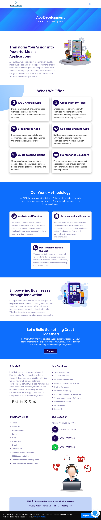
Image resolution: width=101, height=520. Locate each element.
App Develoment (60, 376)
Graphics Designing (61, 390)
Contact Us (15, 448)
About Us (14, 426)
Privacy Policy (35, 506)
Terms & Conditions (51, 506)
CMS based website (19, 456)
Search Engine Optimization (65, 383)
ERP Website (58, 405)
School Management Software (66, 398)
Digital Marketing (60, 387)
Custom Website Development (23, 463)
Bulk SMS (57, 409)
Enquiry (50, 351)
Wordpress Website (61, 401)
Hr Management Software (21, 452)
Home (40, 21)
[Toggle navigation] (90, 4)
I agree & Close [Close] (89, 515)
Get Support (66, 506)
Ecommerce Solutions (62, 379)
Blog (12, 437)
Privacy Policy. (40, 517)
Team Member (16, 430)
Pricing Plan (15, 441)
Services (14, 434)
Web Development (61, 372)
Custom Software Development (24, 459)
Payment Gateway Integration (66, 394)
